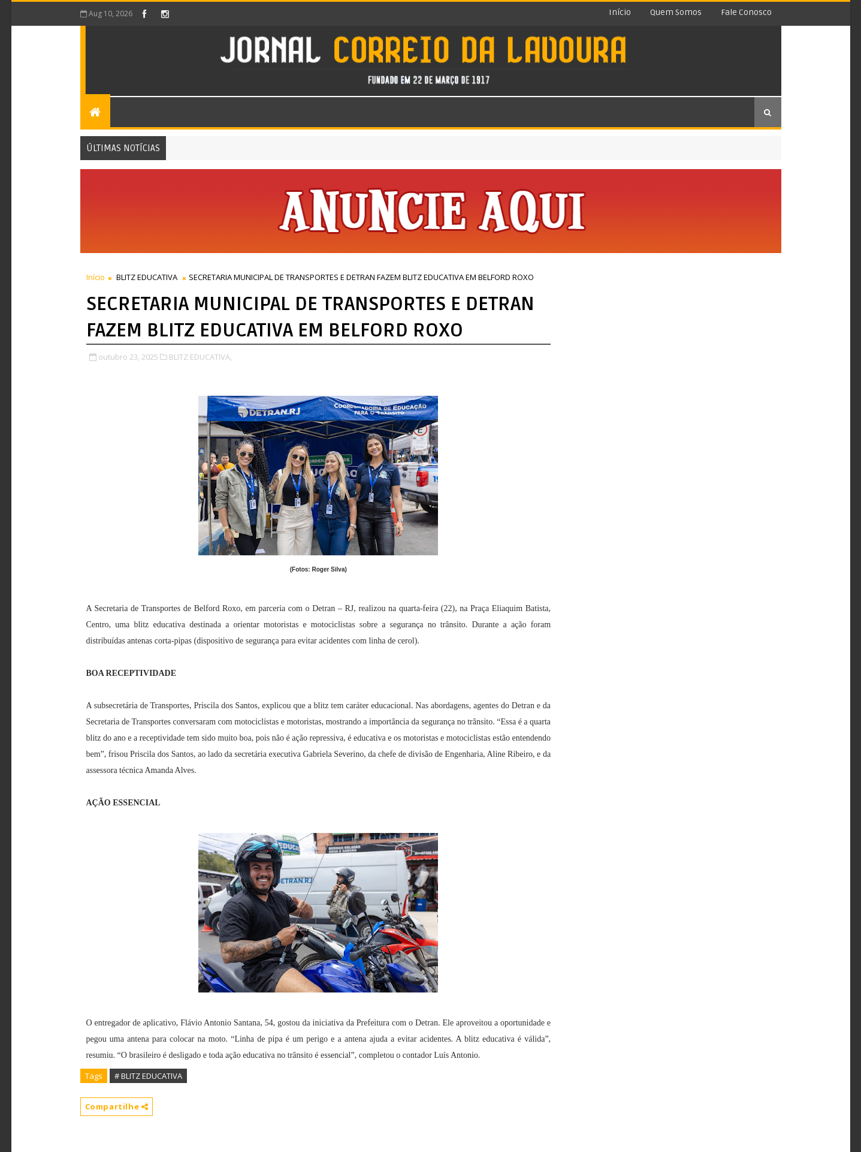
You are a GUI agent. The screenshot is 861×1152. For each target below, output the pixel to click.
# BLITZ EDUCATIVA (148, 1075)
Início (620, 12)
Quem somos (676, 12)
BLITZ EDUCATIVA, (200, 356)
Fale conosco (746, 12)
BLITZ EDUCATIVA (146, 277)
